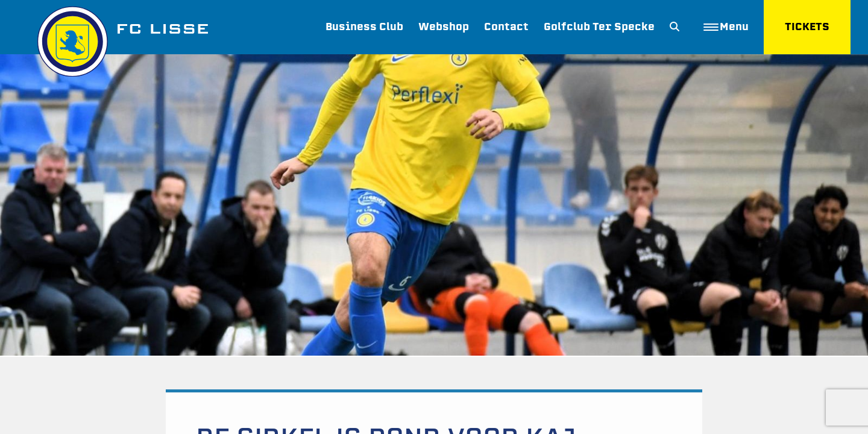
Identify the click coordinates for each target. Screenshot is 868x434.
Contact (506, 27)
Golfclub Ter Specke (599, 27)
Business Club (364, 27)
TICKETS (807, 27)
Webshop (443, 27)
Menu (726, 27)
